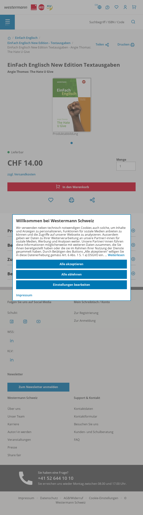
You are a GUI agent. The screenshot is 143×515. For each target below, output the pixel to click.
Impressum (24, 295)
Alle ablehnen (71, 274)
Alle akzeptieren (71, 264)
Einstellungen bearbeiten (71, 285)
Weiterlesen (116, 255)
